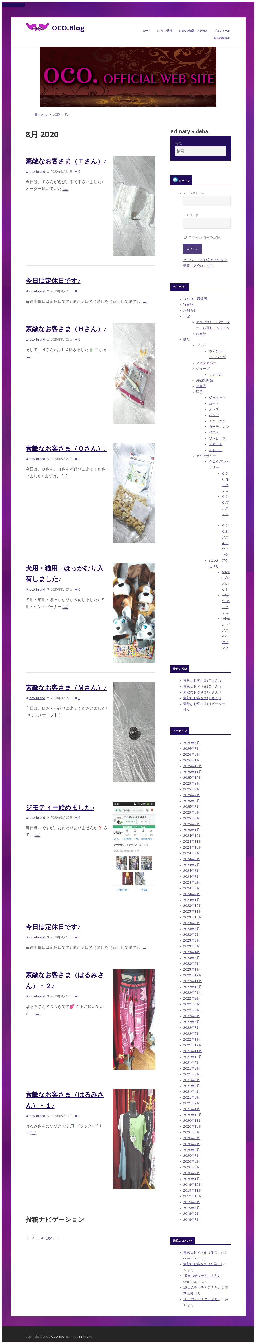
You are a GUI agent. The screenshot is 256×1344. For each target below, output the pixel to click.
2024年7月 (191, 865)
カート (146, 30)
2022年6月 (191, 1010)
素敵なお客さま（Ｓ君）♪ (202, 1252)
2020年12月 (192, 1115)
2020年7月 (191, 1144)
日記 (186, 316)
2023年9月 (191, 923)
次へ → (52, 1238)
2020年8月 (191, 1138)
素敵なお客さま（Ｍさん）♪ (66, 687)
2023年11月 (192, 911)
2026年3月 (191, 749)
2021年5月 (191, 1086)
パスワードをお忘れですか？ (205, 260)
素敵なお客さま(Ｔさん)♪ (202, 681)
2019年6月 (191, 1220)
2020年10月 (192, 1126)
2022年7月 (191, 1004)
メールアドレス (206, 199)
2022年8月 (191, 998)
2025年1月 (191, 830)
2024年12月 (192, 836)
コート (214, 403)
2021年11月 (192, 1051)
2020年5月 (191, 1156)
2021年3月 (191, 1097)
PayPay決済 (164, 30)
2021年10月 (192, 1057)
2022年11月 (192, 981)
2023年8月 (191, 929)
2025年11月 (192, 772)
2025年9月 (191, 783)
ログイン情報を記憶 (202, 237)
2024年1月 (191, 900)
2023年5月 (191, 946)
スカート (215, 444)
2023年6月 (191, 940)
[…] (66, 188)
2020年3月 (191, 1167)
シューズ (203, 369)
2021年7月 (191, 1074)
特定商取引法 (222, 38)
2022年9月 (191, 993)
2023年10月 (192, 917)
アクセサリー (206, 456)
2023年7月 (191, 935)
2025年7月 (191, 795)
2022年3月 (191, 1028)
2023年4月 (191, 952)
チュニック (217, 421)
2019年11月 (192, 1190)
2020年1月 (191, 1179)
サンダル (215, 374)
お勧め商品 (204, 380)
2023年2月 (191, 964)
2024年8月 (191, 859)
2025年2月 (191, 824)
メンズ (214, 409)
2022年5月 (191, 1016)
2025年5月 (191, 807)
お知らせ (190, 310)
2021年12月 (192, 1045)
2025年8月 (191, 789)
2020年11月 (192, 1121)
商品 (186, 340)
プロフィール (222, 30)
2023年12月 (192, 906)
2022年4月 (191, 1022)
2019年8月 (191, 1208)
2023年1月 (191, 969)
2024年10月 (192, 847)
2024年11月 (192, 841)
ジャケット (217, 398)
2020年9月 (191, 1132)
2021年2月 (191, 1103)
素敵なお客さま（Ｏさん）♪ (66, 448)
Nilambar (85, 1336)
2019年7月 (191, 1214)
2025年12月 (192, 766)
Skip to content (13, 5)
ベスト (214, 432)
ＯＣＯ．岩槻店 (195, 299)
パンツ (214, 415)
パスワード (206, 221)
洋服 (199, 392)
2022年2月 (191, 1034)
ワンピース (217, 438)
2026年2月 (191, 754)
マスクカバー (206, 363)
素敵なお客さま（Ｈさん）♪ (66, 328)
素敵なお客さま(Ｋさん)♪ (202, 692)
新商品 (201, 386)
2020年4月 (191, 1161)
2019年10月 (192, 1196)
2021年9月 (191, 1063)
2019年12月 (192, 1185)
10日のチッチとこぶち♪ (201, 1299)
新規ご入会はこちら (198, 266)
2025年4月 (191, 812)
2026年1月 (191, 760)
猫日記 (188, 305)
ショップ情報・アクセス (193, 30)
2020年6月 (191, 1150)
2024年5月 (191, 877)
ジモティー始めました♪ (60, 807)
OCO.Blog (68, 27)
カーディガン (219, 427)
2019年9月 (191, 1202)
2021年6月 (191, 1080)
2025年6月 (191, 801)
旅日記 (201, 334)
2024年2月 (191, 894)
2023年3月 (191, 958)
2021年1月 (191, 1109)
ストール (215, 450)
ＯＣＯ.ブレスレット (225, 508)
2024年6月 (191, 871)
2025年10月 (192, 778)
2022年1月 (191, 1039)
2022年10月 (192, 987)
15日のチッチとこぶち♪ (201, 1276)
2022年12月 (192, 975)
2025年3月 (191, 818)
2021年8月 (191, 1068)
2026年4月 (191, 743)
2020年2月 (191, 1173)
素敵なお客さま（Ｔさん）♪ (66, 161)
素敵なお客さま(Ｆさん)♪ (202, 698)
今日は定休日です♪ (53, 280)
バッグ (201, 345)
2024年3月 (191, 888)
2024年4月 (191, 882)
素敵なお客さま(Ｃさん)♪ (202, 686)
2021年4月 (191, 1092)
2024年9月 (191, 853)
